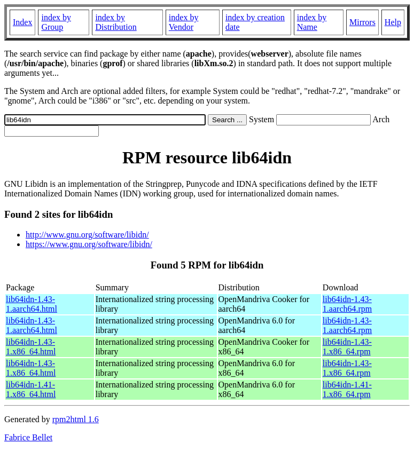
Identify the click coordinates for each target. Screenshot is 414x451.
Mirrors (362, 22)
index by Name (312, 22)
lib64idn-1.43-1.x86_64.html (31, 346)
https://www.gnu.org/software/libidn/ (89, 244)
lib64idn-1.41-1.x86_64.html (31, 389)
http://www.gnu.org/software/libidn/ (87, 234)
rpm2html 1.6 (75, 419)
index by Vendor (184, 22)
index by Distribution (115, 22)
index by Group (56, 22)
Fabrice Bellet (28, 437)
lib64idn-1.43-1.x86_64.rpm (347, 346)
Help (393, 22)
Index (22, 22)
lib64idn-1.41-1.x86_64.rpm (347, 389)
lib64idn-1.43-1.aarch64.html (31, 304)
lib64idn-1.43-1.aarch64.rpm (347, 304)
